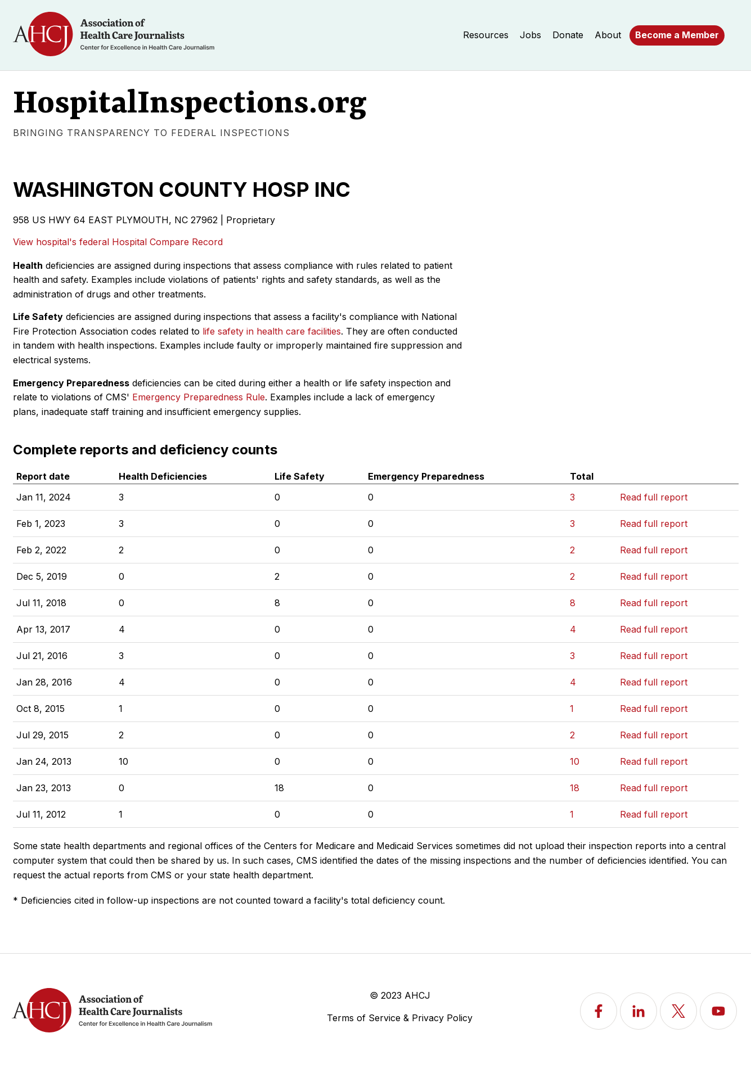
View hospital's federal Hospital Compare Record (118, 241)
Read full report (653, 497)
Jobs (530, 34)
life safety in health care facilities (272, 331)
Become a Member (677, 34)
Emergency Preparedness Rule (198, 397)
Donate (567, 34)
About (608, 34)
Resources (486, 34)
